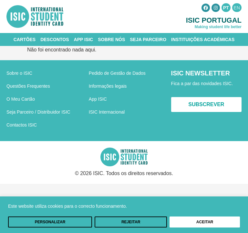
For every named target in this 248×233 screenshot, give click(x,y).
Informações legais (108, 86)
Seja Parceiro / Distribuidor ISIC (38, 112)
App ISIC (83, 39)
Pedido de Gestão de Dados (117, 73)
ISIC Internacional (107, 112)
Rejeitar (130, 222)
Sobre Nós (111, 39)
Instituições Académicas (202, 39)
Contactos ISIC (21, 125)
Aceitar (204, 222)
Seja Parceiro (148, 39)
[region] (124, 214)
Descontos (54, 39)
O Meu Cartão (20, 99)
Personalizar (50, 222)
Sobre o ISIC (19, 73)
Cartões (25, 39)
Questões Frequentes (28, 86)
